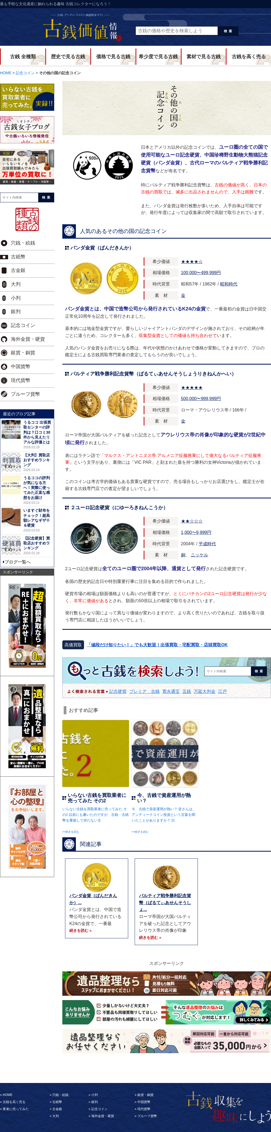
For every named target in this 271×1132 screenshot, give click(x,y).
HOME (7, 1095)
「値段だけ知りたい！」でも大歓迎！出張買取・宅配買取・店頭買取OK (157, 645)
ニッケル (199, 555)
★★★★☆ (192, 261)
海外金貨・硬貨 (28, 339)
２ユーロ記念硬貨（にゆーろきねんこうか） (119, 507)
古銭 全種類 (23, 56)
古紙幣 (18, 257)
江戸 (222, 691)
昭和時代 (228, 284)
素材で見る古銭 (203, 56)
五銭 (186, 691)
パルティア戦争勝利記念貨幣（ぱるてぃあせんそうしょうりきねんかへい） (153, 374)
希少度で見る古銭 (158, 56)
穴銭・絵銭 (23, 243)
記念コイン (23, 325)
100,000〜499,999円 (201, 272)
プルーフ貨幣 (25, 394)
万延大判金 (204, 691)
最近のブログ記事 (19, 413)
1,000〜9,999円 (196, 532)
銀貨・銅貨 (23, 352)
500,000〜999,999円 (201, 398)
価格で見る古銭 (113, 56)
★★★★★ (192, 387)
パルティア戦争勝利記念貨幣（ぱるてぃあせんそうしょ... (165, 902)
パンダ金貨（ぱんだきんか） (102, 248)
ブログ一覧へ (18, 562)
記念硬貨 (118, 691)
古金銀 (18, 270)
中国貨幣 (20, 366)
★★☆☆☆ (192, 521)
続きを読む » (80, 930)
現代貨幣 (20, 380)
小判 (16, 298)
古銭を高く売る (249, 56)
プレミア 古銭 (144, 691)
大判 (16, 284)
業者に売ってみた (16, 1109)
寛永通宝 (171, 691)
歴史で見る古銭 (68, 56)
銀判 (16, 311)
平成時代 (207, 543)
